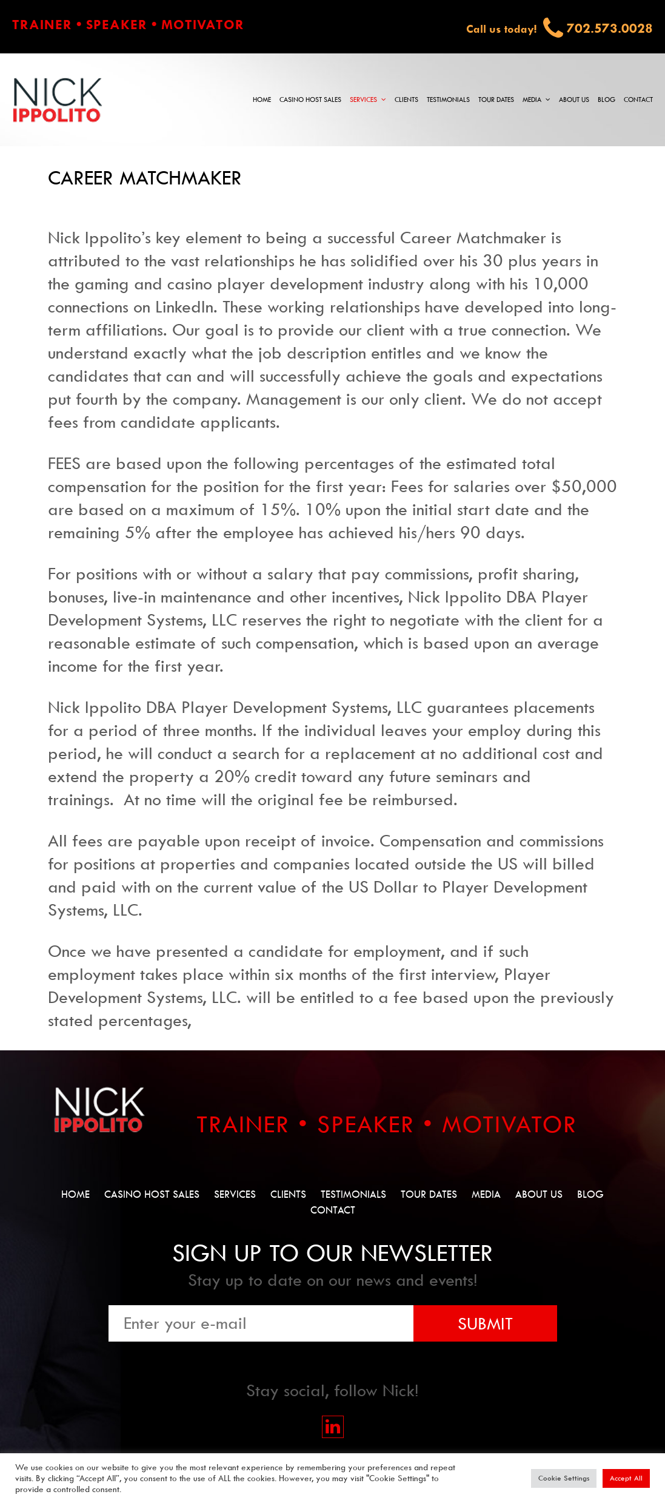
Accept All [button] (626, 1478)
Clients (406, 100)
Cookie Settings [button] (563, 1478)
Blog (606, 100)
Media (532, 100)
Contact (638, 100)
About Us (574, 100)
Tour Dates (496, 100)
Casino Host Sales (310, 100)
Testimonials (448, 100)
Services (363, 100)
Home (262, 100)
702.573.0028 (610, 28)
